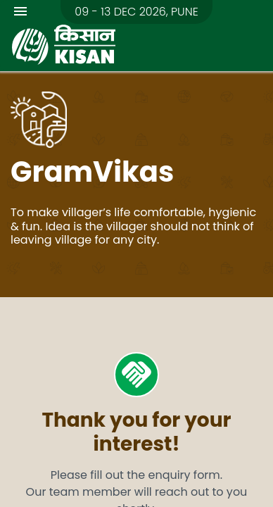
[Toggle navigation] (20, 13)
